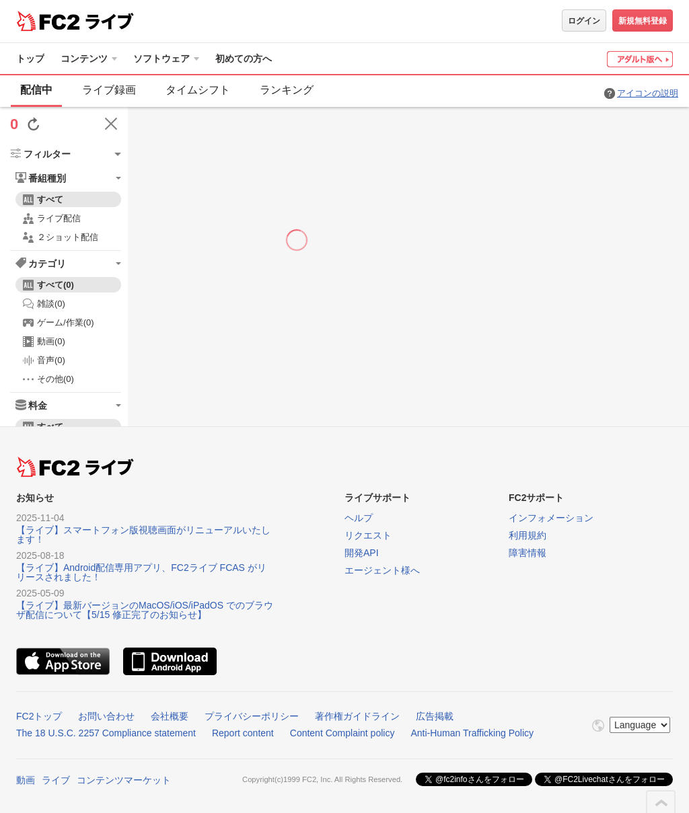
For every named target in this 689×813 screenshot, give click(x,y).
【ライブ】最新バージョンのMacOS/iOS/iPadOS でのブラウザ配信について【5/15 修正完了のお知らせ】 (144, 610)
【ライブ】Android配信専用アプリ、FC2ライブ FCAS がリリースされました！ (141, 572)
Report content (243, 733)
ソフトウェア (161, 58)
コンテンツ (84, 58)
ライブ (56, 780)
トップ (30, 58)
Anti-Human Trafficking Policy (472, 733)
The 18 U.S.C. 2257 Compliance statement (106, 733)
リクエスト (368, 535)
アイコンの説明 (647, 93)
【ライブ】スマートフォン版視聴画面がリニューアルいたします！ (143, 535)
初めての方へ (243, 58)
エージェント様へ (382, 570)
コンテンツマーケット (124, 780)
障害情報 (527, 552)
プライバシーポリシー (252, 716)
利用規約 (527, 535)
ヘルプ (358, 517)
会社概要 (169, 716)
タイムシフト (198, 89)
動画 (25, 780)
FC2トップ (39, 716)
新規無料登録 (642, 21)
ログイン (584, 21)
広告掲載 (435, 716)
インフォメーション (551, 517)
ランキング (287, 89)
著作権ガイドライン (357, 716)
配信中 (36, 89)
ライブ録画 (109, 89)
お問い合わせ (106, 716)
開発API (361, 552)
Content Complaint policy (342, 733)
